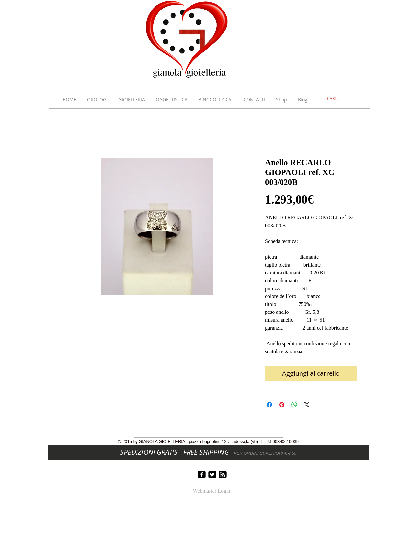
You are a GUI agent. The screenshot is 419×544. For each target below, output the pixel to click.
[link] (336, 98)
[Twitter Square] (212, 474)
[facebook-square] (202, 474)
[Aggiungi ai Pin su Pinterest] (282, 405)
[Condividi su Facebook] (269, 405)
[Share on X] (307, 405)
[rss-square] (223, 474)
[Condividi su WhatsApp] (294, 405)
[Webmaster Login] (211, 491)
